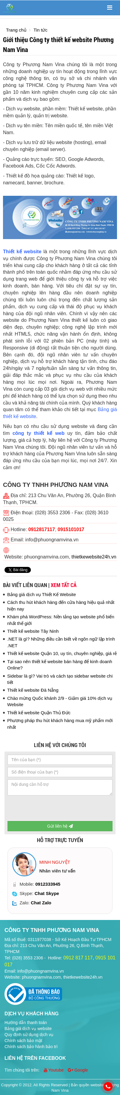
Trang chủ (16, 29)
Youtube (54, 1070)
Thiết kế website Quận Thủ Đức (38, 712)
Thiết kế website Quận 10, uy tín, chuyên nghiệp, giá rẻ (62, 653)
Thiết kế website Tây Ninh (33, 631)
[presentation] (53, 809)
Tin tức (40, 29)
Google (78, 1070)
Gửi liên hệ (60, 826)
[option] (60, 880)
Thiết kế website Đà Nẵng (32, 690)
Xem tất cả (63, 585)
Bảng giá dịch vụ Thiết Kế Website (41, 594)
